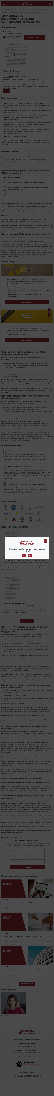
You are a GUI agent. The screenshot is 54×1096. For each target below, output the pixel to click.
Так (23, 555)
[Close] (45, 541)
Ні (30, 555)
